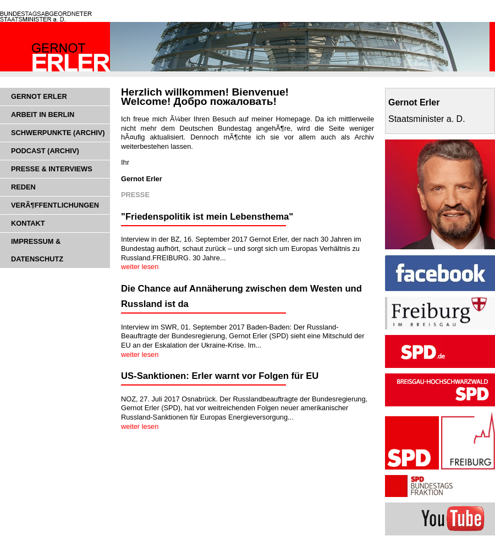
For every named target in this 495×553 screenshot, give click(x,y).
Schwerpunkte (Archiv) (58, 133)
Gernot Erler (39, 96)
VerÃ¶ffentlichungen (55, 205)
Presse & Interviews (51, 169)
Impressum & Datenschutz (37, 250)
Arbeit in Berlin (42, 114)
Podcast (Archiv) (45, 151)
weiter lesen (139, 266)
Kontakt (28, 223)
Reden (23, 187)
